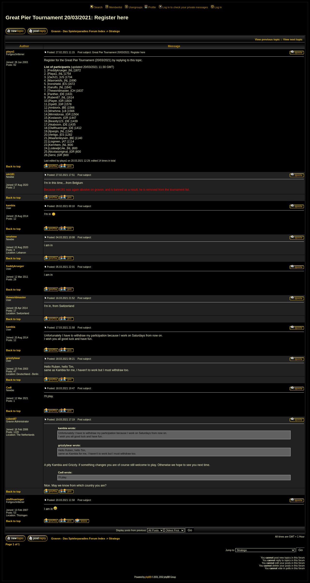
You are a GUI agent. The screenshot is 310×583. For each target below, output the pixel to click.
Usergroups (133, 7)
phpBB (148, 577)
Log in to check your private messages (183, 7)
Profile (150, 7)
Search (96, 7)
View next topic (292, 39)
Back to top (13, 166)
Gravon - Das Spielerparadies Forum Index (78, 31)
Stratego (114, 31)
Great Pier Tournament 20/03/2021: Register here (67, 18)
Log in (216, 7)
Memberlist (113, 7)
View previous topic (267, 39)
